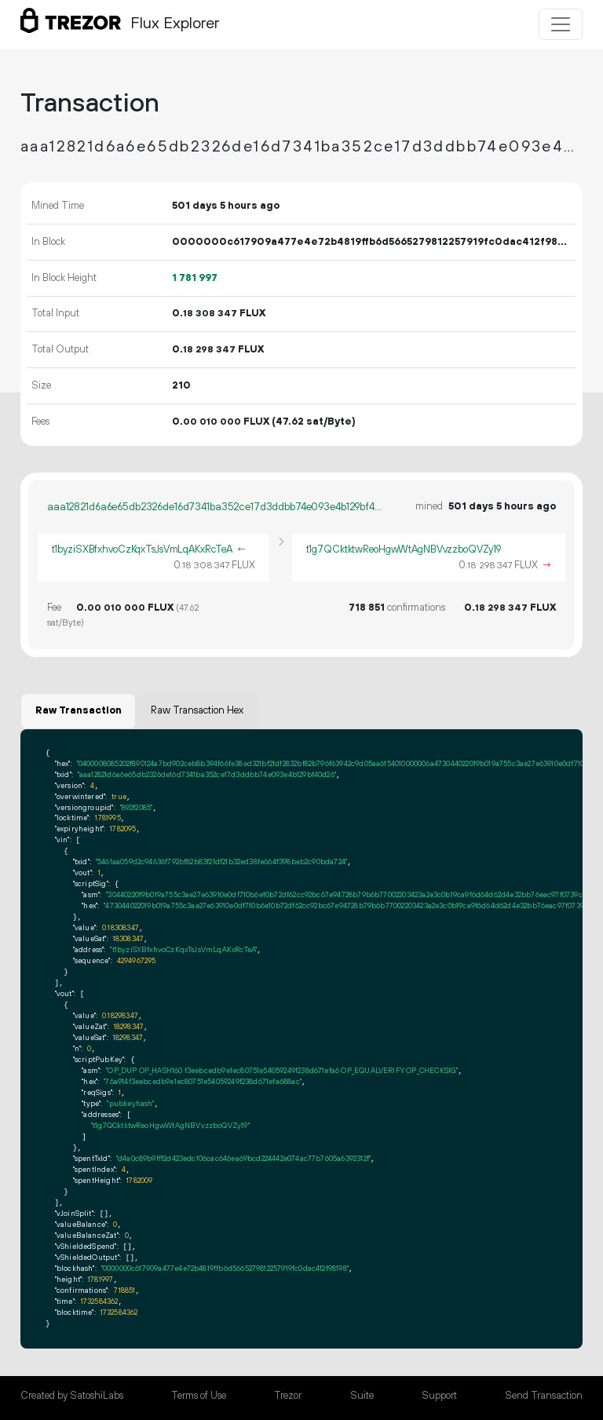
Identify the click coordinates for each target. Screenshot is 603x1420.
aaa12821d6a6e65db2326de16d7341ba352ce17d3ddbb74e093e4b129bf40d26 (216, 507)
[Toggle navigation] (561, 24)
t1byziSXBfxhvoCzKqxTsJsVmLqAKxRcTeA (142, 549)
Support (439, 1395)
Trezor (288, 1395)
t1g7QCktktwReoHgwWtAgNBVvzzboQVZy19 (404, 549)
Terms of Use (198, 1395)
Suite (362, 1395)
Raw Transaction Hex (197, 710)
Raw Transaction (78, 710)
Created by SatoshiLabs (71, 1395)
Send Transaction (544, 1395)
